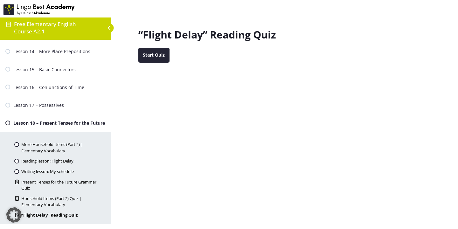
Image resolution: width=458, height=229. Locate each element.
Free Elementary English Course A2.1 (45, 27)
